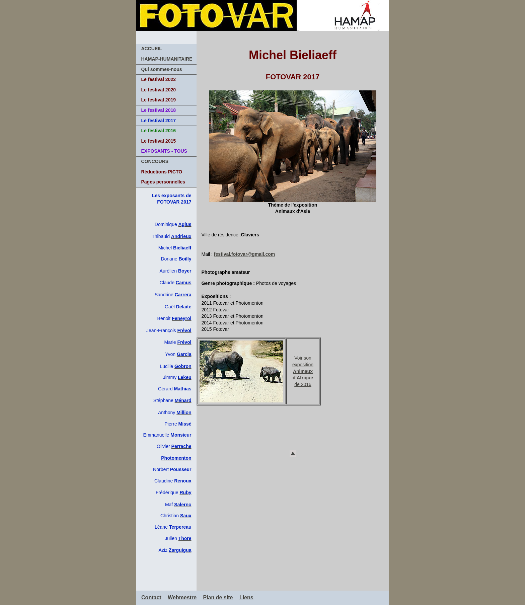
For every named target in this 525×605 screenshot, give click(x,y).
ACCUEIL (151, 48)
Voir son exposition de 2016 (302, 371)
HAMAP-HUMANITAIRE (167, 59)
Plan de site (218, 597)
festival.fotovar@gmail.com (244, 254)
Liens (246, 597)
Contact (151, 597)
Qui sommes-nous (161, 69)
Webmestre (182, 597)
